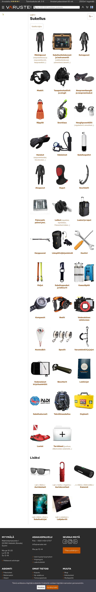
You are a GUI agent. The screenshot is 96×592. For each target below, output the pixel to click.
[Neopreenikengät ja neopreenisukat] (84, 82)
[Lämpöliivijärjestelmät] (62, 245)
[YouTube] (75, 542)
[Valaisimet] (62, 147)
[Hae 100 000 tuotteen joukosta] (56, 7)
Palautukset (8, 572)
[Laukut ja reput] (84, 212)
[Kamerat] (84, 477)
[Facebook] (65, 542)
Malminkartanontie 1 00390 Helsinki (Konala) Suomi (17, 541)
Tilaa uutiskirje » (71, 550)
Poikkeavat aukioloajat (11, 560)
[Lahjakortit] (62, 509)
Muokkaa (41, 587)
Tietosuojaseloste (40, 578)
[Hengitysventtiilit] (84, 115)
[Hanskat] (40, 147)
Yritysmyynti (38, 559)
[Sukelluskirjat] (40, 509)
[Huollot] (84, 245)
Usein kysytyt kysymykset (43, 557)
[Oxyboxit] (84, 406)
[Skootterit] (62, 374)
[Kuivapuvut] (84, 48)
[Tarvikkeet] (62, 438)
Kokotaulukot (69, 575)
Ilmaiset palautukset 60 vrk (61, 1)
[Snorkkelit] (84, 180)
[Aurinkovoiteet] (62, 477)
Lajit (32, 15)
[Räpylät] (40, 115)
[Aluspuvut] (40, 180)
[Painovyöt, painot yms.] (40, 212)
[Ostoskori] (87, 7)
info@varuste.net (39, 544)
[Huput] (62, 180)
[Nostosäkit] (40, 342)
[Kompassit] (40, 309)
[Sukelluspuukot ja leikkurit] (62, 277)
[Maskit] (40, 82)
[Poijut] (40, 277)
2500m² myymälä (86, 1)
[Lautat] (40, 438)
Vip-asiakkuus (39, 575)
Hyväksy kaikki (52, 587)
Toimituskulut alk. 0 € (35, 1)
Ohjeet (6, 578)
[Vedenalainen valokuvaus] (84, 309)
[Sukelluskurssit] (40, 406)
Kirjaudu (37, 572)
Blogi (66, 572)
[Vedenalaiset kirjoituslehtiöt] (40, 374)
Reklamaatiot (8, 575)
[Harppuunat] (40, 245)
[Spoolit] (62, 342)
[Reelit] (62, 309)
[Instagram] (70, 542)
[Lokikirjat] (84, 374)
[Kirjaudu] (83, 7)
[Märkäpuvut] (40, 48)
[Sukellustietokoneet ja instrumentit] (62, 48)
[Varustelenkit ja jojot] (84, 342)
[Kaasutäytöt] (84, 277)
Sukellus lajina (37, 26)
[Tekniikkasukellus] (62, 406)
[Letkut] (62, 212)
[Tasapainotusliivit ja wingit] (62, 82)
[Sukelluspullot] (84, 147)
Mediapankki (69, 578)
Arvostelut (11, 1)
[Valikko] (3, 7)
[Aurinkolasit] (40, 477)
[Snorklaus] (62, 115)
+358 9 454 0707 (44, 541)
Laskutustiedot (39, 562)
